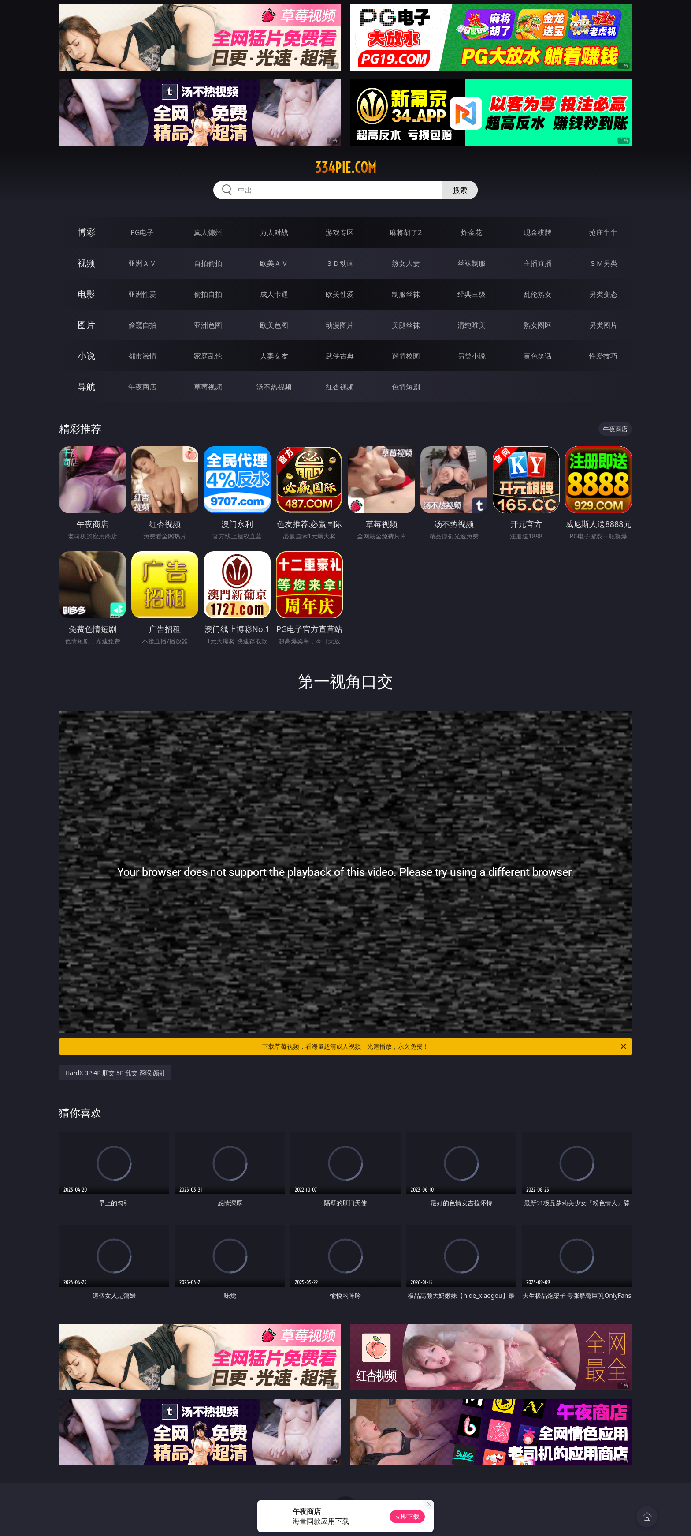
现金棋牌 (538, 232)
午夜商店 (142, 387)
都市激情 (142, 356)
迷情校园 (406, 356)
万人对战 (274, 232)
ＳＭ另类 (603, 263)
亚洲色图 (208, 325)
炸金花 (471, 232)
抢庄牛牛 (603, 232)
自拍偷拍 (208, 263)
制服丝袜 (406, 294)
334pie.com (345, 167)
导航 (86, 386)
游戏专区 (340, 232)
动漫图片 (340, 325)
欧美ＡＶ (274, 263)
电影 (86, 294)
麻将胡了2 (406, 232)
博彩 (86, 232)
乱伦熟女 (538, 294)
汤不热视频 (274, 387)
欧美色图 (274, 325)
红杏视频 (340, 387)
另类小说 (471, 356)
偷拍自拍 (208, 294)
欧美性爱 (340, 294)
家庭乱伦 (208, 356)
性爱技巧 (603, 356)
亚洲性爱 (142, 294)
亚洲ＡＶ (142, 263)
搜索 (460, 190)
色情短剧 (406, 387)
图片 (86, 325)
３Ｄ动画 (340, 263)
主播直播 (538, 263)
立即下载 (407, 1516)
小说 (86, 356)
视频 (86, 263)
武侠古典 (340, 356)
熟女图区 (538, 325)
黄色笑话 (538, 356)
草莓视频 (208, 387)
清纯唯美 (471, 325)
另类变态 (603, 294)
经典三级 (471, 294)
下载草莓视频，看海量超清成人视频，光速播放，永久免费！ (445, 1046)
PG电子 (142, 232)
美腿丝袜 (406, 325)
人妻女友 (274, 356)
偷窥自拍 (142, 325)
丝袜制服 (471, 263)
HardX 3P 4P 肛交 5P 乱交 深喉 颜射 (115, 1073)
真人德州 (208, 232)
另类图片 (603, 325)
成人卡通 (274, 294)
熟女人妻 (406, 263)
